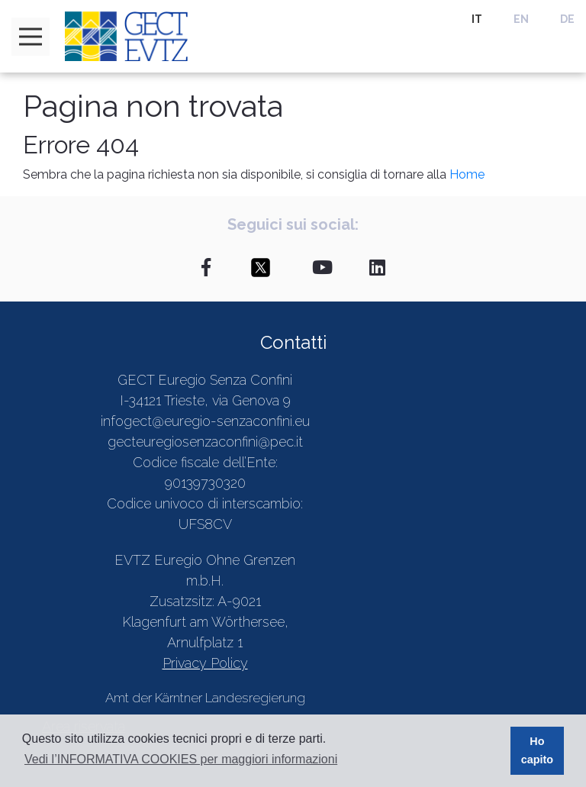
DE (567, 19)
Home (467, 174)
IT (477, 19)
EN (521, 19)
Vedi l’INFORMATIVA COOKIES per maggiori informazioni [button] (180, 759)
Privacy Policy (205, 663)
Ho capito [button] (537, 750)
